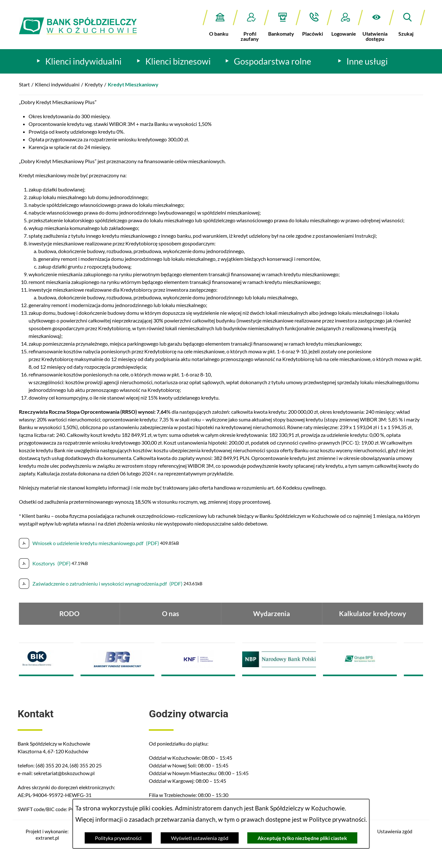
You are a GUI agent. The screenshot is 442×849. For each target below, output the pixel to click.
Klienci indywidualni (57, 84)
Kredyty (94, 84)
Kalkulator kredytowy (372, 613)
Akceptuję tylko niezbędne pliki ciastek (302, 838)
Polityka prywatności (118, 838)
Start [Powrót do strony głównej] (24, 84)
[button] (376, 25)
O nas (170, 613)
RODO (69, 613)
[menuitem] (79, 61)
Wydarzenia (271, 613)
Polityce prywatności (337, 819)
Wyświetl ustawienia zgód (199, 838)
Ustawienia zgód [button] (394, 831)
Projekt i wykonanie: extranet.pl (47, 834)
